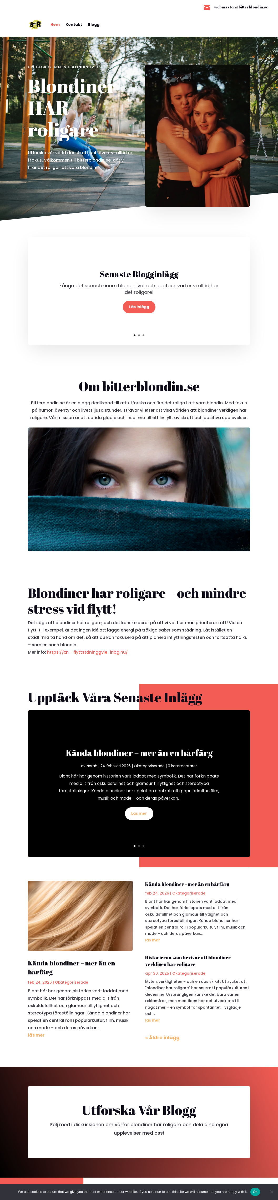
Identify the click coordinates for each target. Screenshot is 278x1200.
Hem (55, 24)
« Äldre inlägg (162, 1037)
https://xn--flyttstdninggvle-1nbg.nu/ (87, 652)
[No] (271, 1191)
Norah (92, 766)
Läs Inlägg (139, 306)
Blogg (93, 24)
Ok (255, 1192)
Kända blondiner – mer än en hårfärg (139, 752)
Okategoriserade (149, 766)
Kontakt (73, 24)
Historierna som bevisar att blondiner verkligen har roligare (188, 960)
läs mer (36, 1035)
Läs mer (139, 813)
